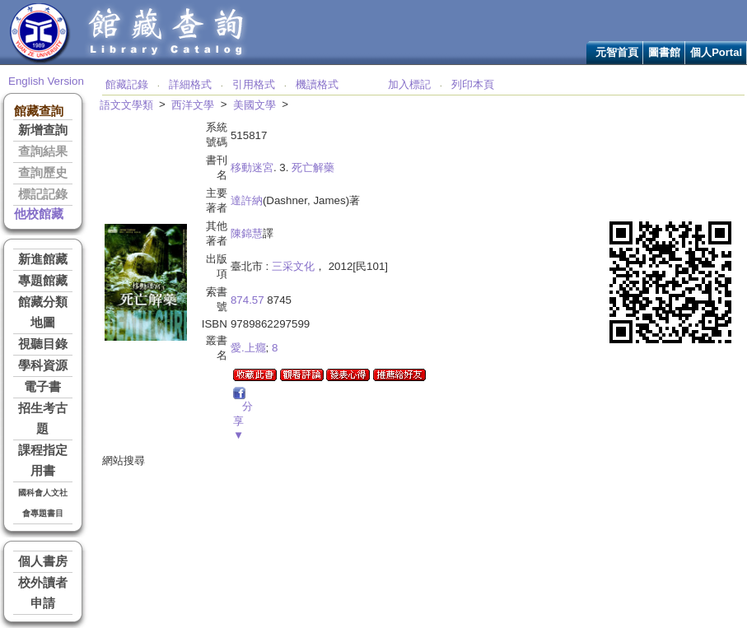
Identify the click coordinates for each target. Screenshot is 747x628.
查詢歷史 (43, 172)
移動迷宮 (252, 167)
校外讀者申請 (43, 593)
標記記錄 (43, 194)
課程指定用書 (43, 460)
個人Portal (716, 52)
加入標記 (409, 84)
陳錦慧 (247, 233)
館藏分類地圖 (43, 312)
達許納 (247, 200)
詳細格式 (190, 84)
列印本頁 (472, 84)
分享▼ (243, 420)
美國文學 (254, 105)
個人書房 (43, 561)
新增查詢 (43, 130)
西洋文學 (192, 105)
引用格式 (253, 84)
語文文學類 (126, 105)
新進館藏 (43, 259)
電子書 (42, 386)
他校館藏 (38, 214)
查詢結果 (43, 151)
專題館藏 (43, 280)
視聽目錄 (43, 344)
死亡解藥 (313, 167)
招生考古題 (43, 418)
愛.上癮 (248, 348)
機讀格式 (317, 84)
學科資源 (43, 365)
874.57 (247, 300)
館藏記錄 (126, 84)
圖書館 (664, 52)
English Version (46, 81)
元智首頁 (616, 52)
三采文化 (293, 266)
